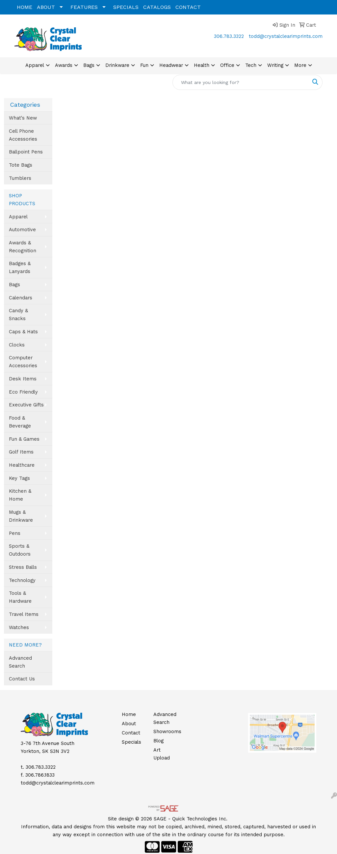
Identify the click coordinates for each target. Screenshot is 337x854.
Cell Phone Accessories (23, 135)
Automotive (22, 230)
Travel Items (24, 614)
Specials (131, 742)
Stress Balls (23, 567)
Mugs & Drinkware (21, 516)
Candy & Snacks (18, 314)
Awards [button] (63, 65)
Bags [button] (88, 65)
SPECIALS (126, 7)
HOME (24, 7)
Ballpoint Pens (26, 152)
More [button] (300, 65)
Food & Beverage (20, 422)
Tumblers (20, 178)
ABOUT (46, 7)
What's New (23, 118)
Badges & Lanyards (20, 267)
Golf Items (21, 452)
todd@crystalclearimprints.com (286, 36)
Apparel (18, 217)
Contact (131, 733)
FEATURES (84, 7)
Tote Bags (20, 165)
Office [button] (227, 65)
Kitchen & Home (20, 495)
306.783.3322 (229, 36)
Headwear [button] (171, 65)
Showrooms (165, 731)
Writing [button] (275, 65)
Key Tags (19, 478)
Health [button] (201, 65)
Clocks (17, 345)
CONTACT (188, 7)
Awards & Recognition (22, 247)
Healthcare (22, 465)
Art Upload (161, 754)
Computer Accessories (23, 362)
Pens (14, 533)
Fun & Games (24, 439)
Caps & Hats (23, 332)
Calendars (20, 298)
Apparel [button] (34, 65)
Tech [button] (250, 65)
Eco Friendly (23, 392)
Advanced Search (20, 662)
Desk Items (23, 379)
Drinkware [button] (117, 65)
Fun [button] (144, 65)
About (129, 724)
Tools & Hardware (20, 597)
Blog (158, 741)
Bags (14, 285)
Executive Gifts (26, 405)
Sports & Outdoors (20, 550)
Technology (22, 580)
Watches (19, 627)
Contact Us (22, 679)
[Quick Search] (240, 82)
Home (129, 714)
